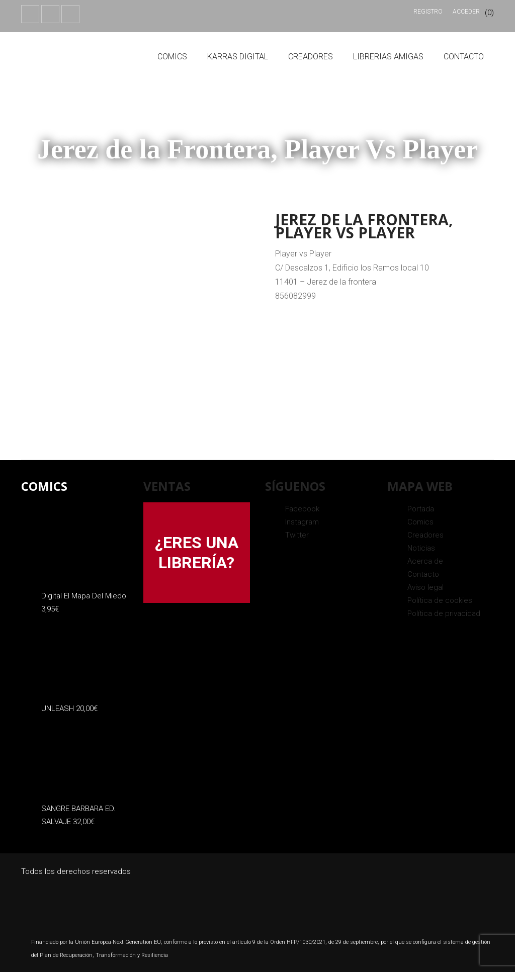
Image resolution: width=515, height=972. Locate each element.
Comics (172, 56)
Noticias (421, 548)
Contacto (464, 56)
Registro (428, 11)
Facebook (302, 508)
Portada (420, 508)
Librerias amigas (388, 56)
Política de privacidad (443, 613)
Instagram (302, 521)
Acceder (466, 11)
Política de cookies (439, 600)
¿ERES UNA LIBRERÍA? (196, 552)
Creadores (310, 56)
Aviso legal (425, 587)
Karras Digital (237, 56)
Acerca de (425, 561)
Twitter (297, 535)
